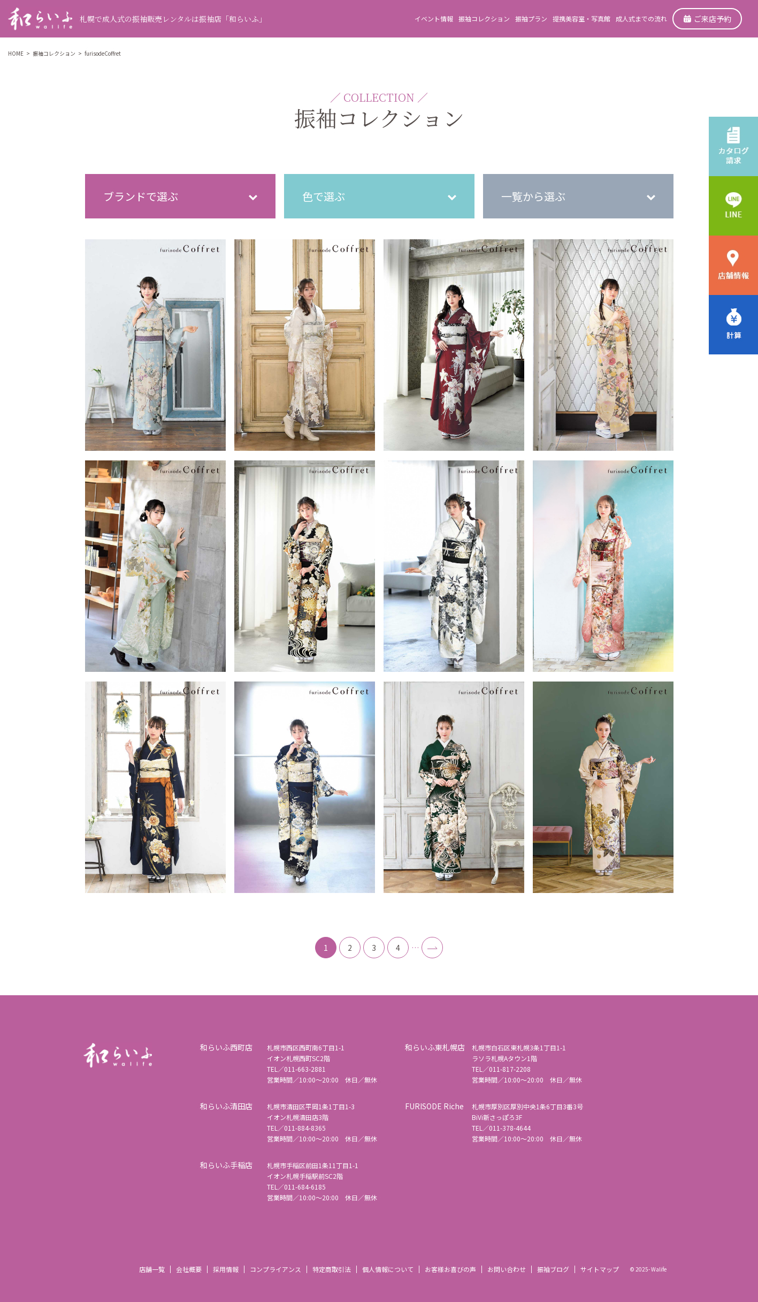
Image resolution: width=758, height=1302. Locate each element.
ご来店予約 (707, 18)
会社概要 (189, 1269)
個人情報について (388, 1269)
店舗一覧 (152, 1269)
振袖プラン (531, 18)
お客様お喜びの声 (450, 1269)
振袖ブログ (553, 1269)
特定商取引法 (331, 1269)
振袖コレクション (484, 18)
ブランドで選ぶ (140, 196)
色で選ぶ (323, 196)
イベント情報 (434, 18)
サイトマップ (599, 1269)
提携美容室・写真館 (581, 18)
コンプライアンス (275, 1269)
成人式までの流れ (641, 18)
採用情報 (226, 1269)
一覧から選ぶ (533, 196)
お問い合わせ (506, 1269)
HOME (16, 53)
